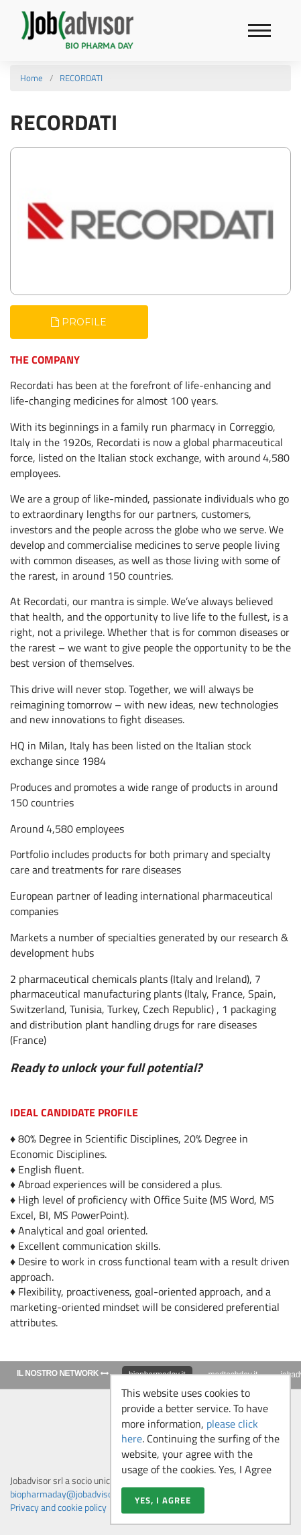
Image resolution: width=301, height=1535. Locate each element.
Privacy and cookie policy (58, 1507)
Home (31, 78)
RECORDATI (81, 78)
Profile (79, 322)
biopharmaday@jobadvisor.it (66, 1494)
